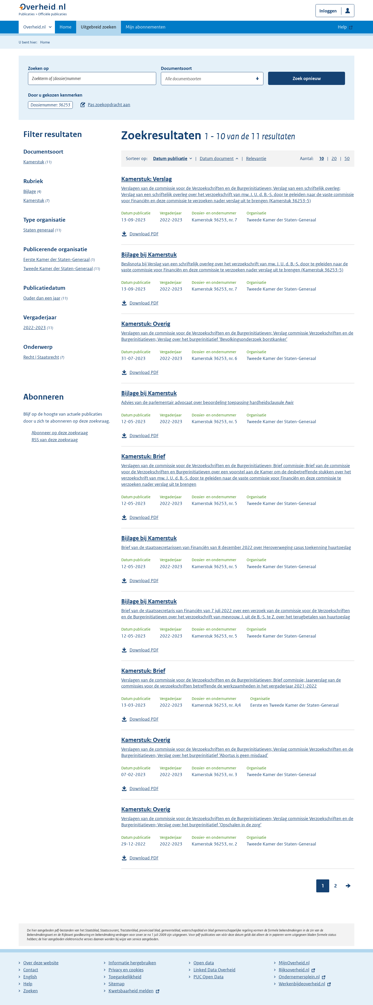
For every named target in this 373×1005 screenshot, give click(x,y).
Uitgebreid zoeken (98, 27)
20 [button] (334, 158)
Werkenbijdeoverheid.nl (302, 984)
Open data (203, 963)
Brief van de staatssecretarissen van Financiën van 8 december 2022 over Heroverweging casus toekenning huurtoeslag (236, 547)
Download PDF (144, 234)
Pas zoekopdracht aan (109, 104)
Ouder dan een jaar (41, 298)
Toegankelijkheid (125, 977)
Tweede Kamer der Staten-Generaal (58, 268)
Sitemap (117, 984)
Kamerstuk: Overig (145, 323)
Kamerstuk (33, 162)
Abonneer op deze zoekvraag (60, 433)
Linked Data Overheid (214, 970)
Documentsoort (176, 68)
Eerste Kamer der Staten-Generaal (56, 259)
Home (65, 27)
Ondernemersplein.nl (299, 977)
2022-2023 (34, 327)
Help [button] (342, 27)
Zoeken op (38, 68)
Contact (30, 970)
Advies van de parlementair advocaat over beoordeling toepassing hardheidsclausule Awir (207, 402)
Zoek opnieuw (307, 78)
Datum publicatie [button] (170, 158)
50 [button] (347, 158)
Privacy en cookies (126, 970)
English (30, 977)
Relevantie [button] (256, 158)
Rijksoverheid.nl (294, 970)
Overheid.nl (34, 28)
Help (27, 984)
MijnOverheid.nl (294, 963)
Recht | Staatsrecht (41, 357)
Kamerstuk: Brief (143, 456)
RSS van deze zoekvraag (55, 440)
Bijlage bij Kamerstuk (149, 254)
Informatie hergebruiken (132, 963)
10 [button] (321, 158)
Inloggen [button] (328, 11)
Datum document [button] (217, 158)
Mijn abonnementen (146, 27)
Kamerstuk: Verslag (146, 179)
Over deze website (41, 963)
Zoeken (30, 991)
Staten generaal (38, 230)
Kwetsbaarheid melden (131, 991)
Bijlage (29, 191)
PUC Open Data (208, 977)
